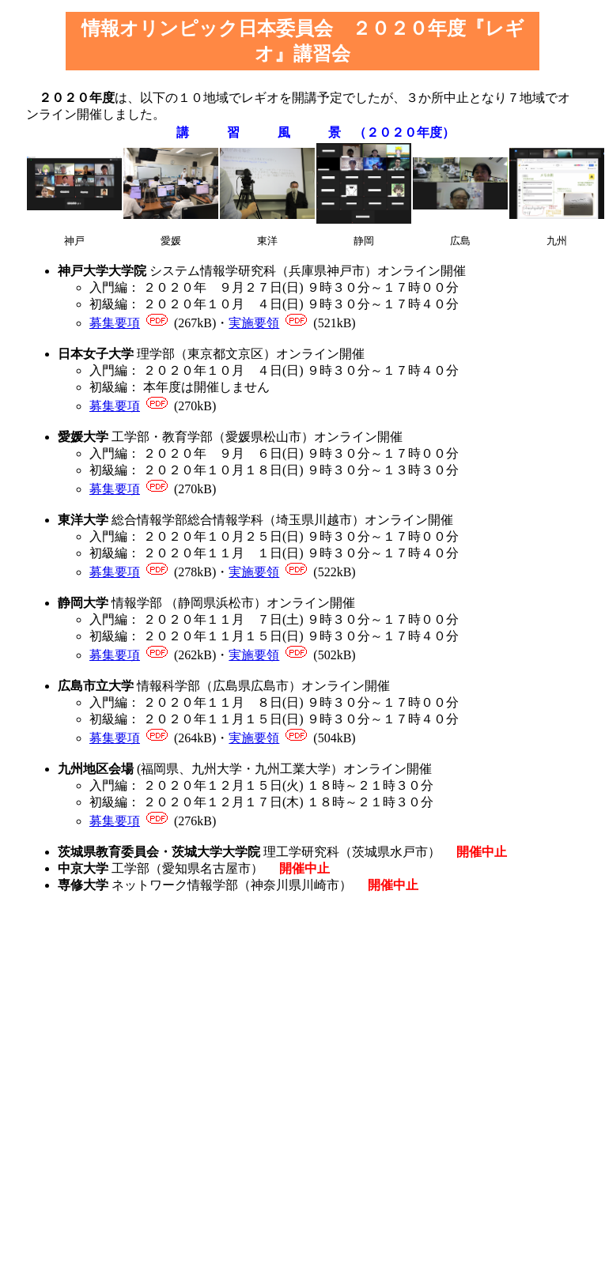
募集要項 (114, 323)
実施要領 (254, 323)
